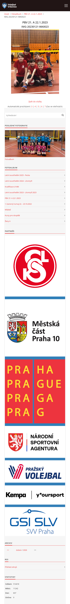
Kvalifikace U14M (12, 186)
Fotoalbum (16, 14)
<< (8, 550)
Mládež (8, 209)
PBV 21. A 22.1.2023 (33, 14)
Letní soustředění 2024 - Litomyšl (18, 181)
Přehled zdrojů (11, 567)
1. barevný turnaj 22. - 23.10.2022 (18, 204)
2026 (25, 550)
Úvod (6, 14)
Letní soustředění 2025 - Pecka (17, 175)
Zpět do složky (35, 101)
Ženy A (7, 221)
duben (19, 550)
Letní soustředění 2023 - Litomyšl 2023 (20, 192)
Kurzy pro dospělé (12, 215)
